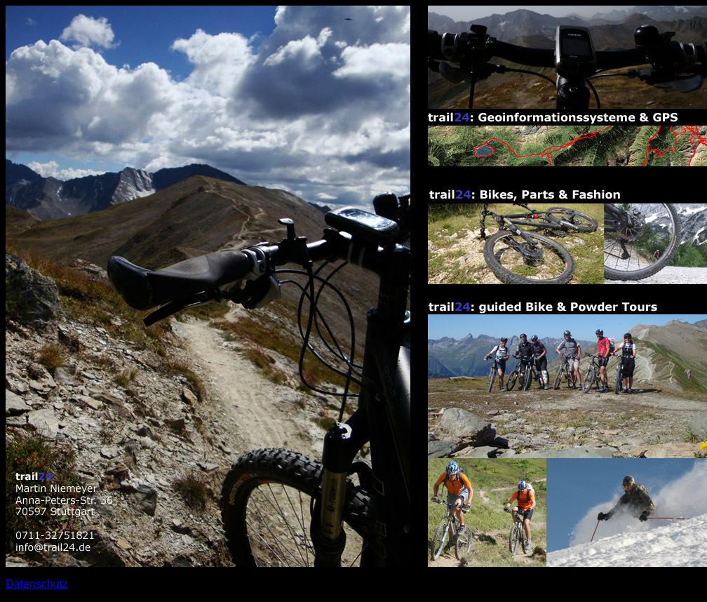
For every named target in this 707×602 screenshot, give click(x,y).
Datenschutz (37, 584)
